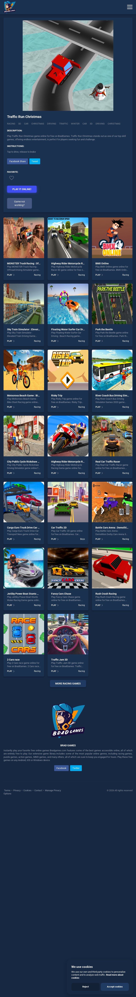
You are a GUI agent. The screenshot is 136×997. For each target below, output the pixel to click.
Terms (7, 865)
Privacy (17, 865)
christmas (114, 123)
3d (91, 123)
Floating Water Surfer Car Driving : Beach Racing (78, 329)
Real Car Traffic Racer (107, 461)
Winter (75, 123)
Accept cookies (115, 986)
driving (100, 123)
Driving (51, 123)
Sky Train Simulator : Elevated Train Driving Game (35, 329)
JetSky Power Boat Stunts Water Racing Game (33, 593)
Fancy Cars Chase (61, 593)
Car (26, 123)
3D (19, 123)
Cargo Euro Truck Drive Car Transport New (30, 527)
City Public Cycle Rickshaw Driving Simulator (32, 461)
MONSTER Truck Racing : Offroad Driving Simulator (36, 263)
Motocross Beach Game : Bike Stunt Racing (31, 395)
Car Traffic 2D (59, 527)
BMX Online (102, 263)
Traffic (63, 123)
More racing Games (68, 683)
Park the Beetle (104, 329)
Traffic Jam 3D (59, 659)
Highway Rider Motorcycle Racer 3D (71, 263)
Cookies (27, 865)
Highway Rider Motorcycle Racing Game (73, 461)
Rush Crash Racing (106, 593)
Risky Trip (56, 395)
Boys (82, 539)
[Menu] (129, 7)
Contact (38, 865)
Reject (85, 986)
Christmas (37, 123)
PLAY (9, 275)
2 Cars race (13, 659)
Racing (11, 123)
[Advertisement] (68, 728)
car (85, 123)
